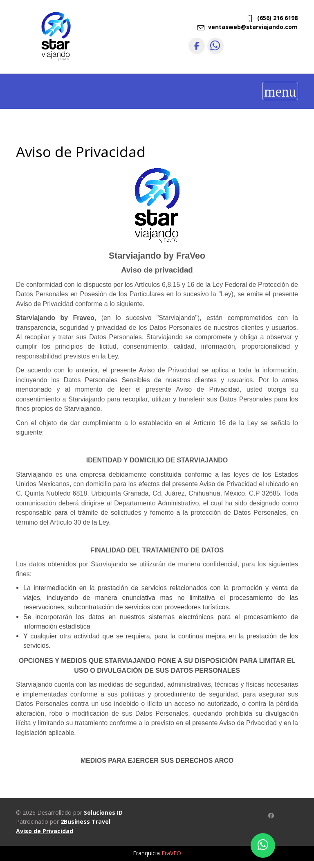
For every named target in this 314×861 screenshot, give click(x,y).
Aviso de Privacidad (44, 831)
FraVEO (171, 853)
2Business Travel (85, 821)
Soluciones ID (103, 812)
